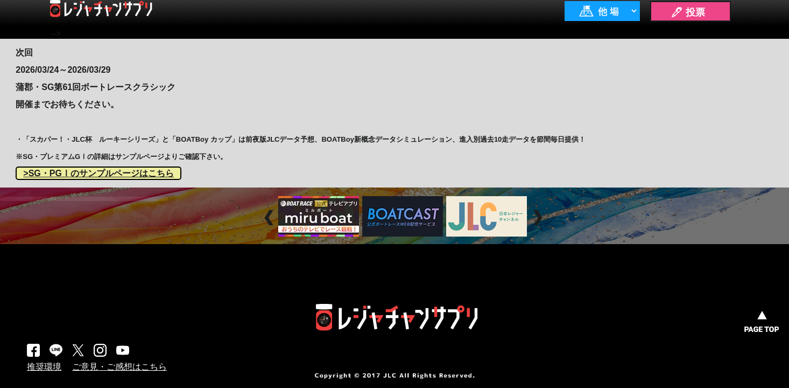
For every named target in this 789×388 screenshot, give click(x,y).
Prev (270, 217)
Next (539, 217)
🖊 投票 (688, 12)
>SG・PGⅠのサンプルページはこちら (98, 173)
